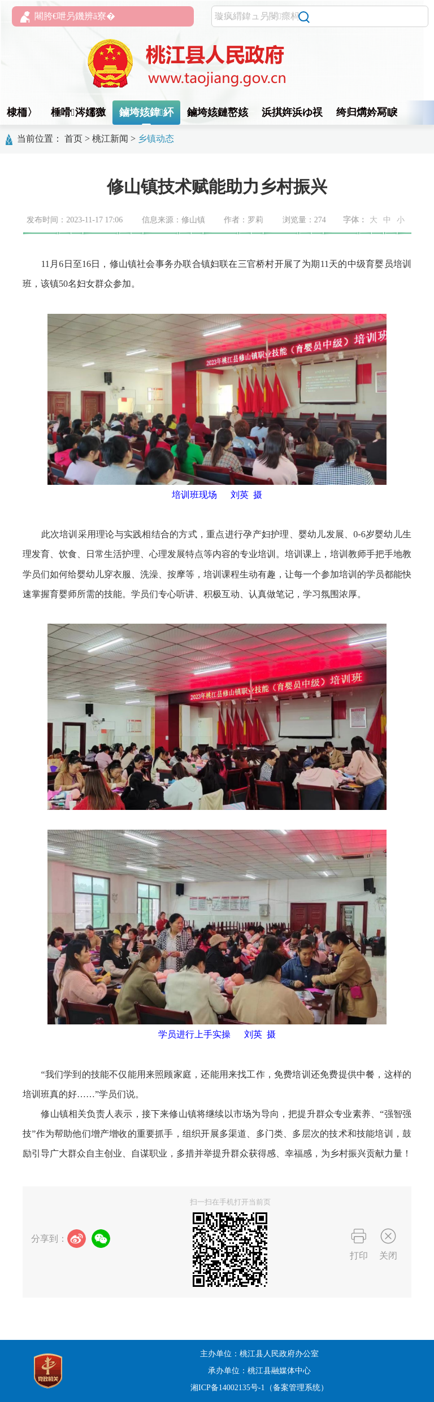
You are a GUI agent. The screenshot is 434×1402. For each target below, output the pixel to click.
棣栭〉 (22, 112)
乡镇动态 (156, 138)
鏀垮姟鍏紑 (146, 112)
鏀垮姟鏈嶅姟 (217, 112)
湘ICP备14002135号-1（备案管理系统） (259, 1387)
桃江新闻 (110, 138)
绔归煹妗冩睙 (366, 112)
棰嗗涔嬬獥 (78, 112)
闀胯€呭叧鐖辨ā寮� (67, 17)
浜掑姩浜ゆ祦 (292, 112)
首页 (73, 138)
